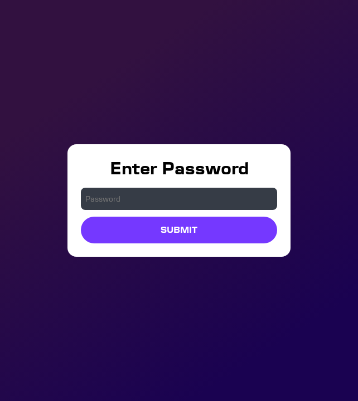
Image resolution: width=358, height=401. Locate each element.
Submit (179, 229)
